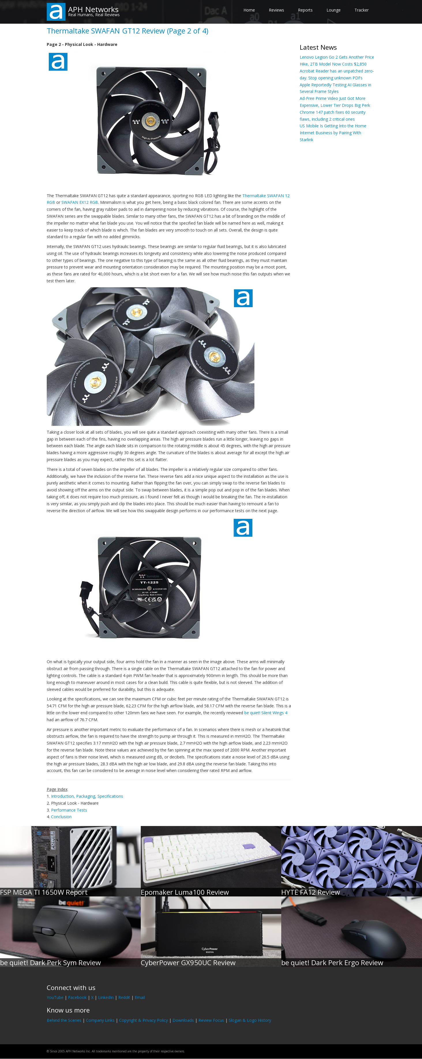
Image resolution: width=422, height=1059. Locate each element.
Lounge (334, 10)
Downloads (183, 1020)
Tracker (362, 10)
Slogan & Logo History (250, 1020)
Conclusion (61, 816)
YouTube (55, 997)
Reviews (276, 10)
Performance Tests (69, 810)
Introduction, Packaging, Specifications (87, 796)
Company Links (100, 1020)
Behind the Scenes (64, 1020)
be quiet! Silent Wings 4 (265, 712)
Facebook (77, 997)
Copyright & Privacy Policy (143, 1020)
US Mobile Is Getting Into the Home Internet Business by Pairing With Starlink (333, 132)
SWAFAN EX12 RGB (79, 202)
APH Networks (93, 9)
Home (249, 10)
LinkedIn (106, 997)
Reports (305, 10)
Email (140, 997)
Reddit (124, 997)
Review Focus (211, 1020)
